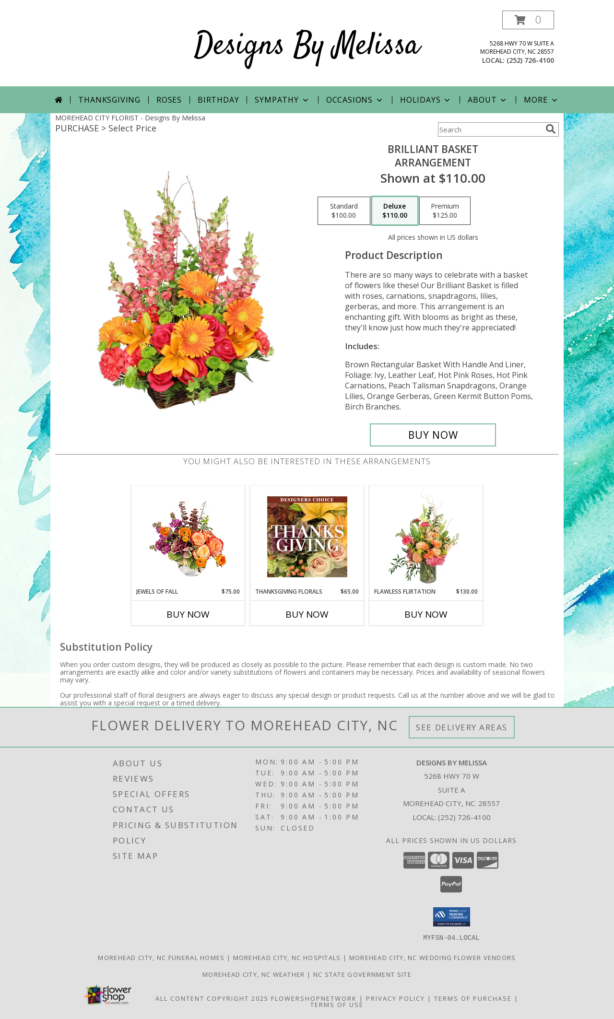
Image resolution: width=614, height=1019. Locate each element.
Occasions (355, 99)
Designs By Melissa (307, 46)
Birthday (218, 99)
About (488, 99)
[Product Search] (489, 129)
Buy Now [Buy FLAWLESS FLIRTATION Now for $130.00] (426, 614)
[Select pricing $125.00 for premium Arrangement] (445, 211)
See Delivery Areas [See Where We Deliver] (462, 727)
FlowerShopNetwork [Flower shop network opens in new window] (314, 998)
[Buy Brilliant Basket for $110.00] (433, 434)
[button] (528, 20)
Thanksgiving (109, 99)
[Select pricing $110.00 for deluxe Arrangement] (394, 211)
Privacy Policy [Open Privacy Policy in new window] (395, 998)
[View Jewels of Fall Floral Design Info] (188, 537)
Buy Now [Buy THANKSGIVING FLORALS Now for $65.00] (307, 614)
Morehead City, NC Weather (253, 974)
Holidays (426, 99)
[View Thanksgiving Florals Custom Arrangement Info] (307, 536)
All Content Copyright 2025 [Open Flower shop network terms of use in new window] (212, 998)
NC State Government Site (362, 974)
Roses (169, 99)
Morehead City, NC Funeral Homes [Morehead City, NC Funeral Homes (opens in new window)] (161, 957)
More (541, 99)
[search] (550, 129)
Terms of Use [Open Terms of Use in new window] (337, 1004)
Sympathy (282, 99)
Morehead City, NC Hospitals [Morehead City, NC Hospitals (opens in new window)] (287, 957)
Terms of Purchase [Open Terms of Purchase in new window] (473, 998)
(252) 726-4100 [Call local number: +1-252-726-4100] (530, 60)
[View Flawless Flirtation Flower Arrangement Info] (426, 536)
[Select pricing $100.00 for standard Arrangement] (344, 211)
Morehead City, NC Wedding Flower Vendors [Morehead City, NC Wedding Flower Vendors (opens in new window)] (432, 957)
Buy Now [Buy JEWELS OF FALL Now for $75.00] (188, 614)
